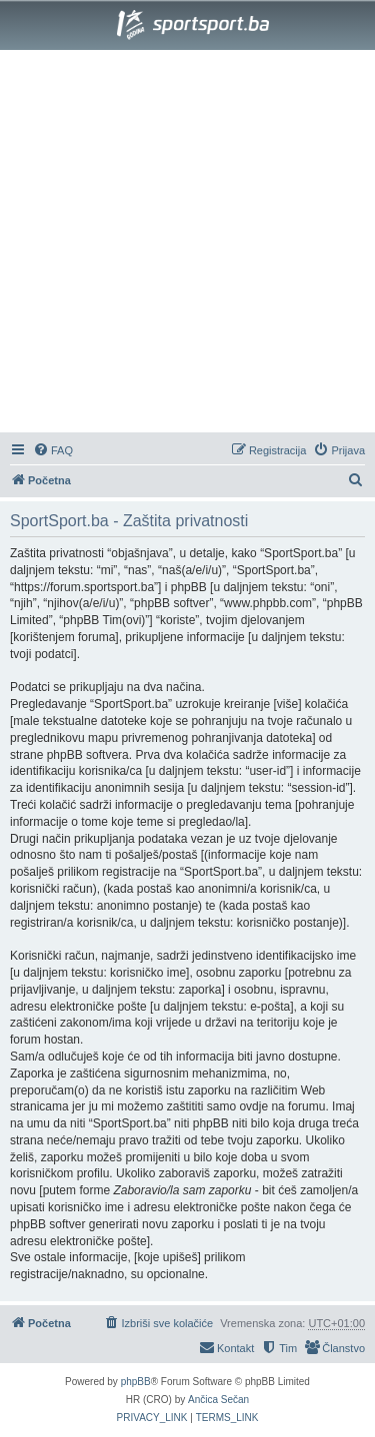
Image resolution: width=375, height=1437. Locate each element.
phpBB (136, 1381)
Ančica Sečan (218, 1399)
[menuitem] (53, 450)
